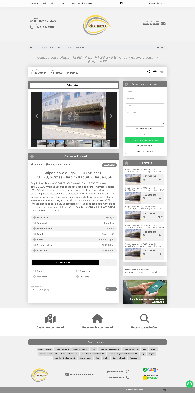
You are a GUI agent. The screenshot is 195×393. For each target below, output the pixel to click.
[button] (37, 116)
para (44, 349)
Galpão (66, 47)
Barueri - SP (55, 47)
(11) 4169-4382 (44, 27)
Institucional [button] (47, 3)
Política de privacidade (134, 389)
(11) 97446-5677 (45, 21)
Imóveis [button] (32, 3)
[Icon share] (121, 3)
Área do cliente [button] (155, 3)
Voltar (161, 47)
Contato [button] (62, 3)
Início (34, 47)
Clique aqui (130, 272)
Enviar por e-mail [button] (144, 128)
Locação (43, 47)
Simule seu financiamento (83, 3)
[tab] (39, 85)
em (109, 349)
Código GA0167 (78, 47)
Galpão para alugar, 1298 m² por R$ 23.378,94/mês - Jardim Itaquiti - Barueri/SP (144, 170)
